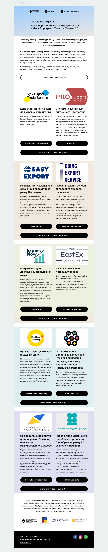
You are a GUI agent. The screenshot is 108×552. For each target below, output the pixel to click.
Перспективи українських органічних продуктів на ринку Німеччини (36, 189)
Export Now (36, 309)
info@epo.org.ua (25, 543)
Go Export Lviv (72, 394)
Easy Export (36, 226)
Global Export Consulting (36, 394)
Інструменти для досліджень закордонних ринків (35, 271)
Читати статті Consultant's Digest (54, 152)
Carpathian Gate (72, 480)
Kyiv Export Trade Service (36, 143)
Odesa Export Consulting (36, 480)
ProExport (71, 143)
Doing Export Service (71, 226)
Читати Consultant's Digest (54, 78)
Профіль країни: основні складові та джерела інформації (71, 189)
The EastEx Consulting (72, 309)
